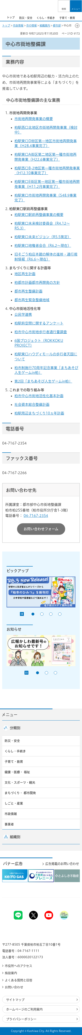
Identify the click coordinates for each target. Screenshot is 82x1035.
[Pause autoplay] (22, 614)
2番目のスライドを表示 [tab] (42, 614)
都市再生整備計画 (28, 291)
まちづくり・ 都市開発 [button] (20, 792)
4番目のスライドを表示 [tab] (59, 614)
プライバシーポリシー (21, 1019)
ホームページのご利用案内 (24, 1009)
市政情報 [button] (11, 813)
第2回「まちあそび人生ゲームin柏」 (43, 381)
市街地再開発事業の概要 (33, 118)
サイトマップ (15, 999)
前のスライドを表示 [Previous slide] (2, 17)
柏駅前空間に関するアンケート (38, 323)
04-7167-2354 (36, 515)
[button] (64, 6)
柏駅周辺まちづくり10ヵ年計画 (39, 413)
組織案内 (45, 25)
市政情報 (18, 25)
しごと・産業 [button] (14, 803)
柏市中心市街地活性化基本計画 (38, 396)
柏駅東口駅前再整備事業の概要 (38, 214)
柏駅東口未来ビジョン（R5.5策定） (42, 237)
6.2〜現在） (61, 245)
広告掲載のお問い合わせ (62, 863)
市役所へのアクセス (18, 965)
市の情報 (31, 25)
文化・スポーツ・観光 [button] (20, 782)
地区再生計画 (24, 274)
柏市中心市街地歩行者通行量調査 (40, 332)
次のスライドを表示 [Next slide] (79, 17)
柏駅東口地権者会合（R (33, 245)
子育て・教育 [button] (14, 761)
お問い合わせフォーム (41, 529)
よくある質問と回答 (18, 980)
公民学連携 (23, 314)
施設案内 (11, 973)
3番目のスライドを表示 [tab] (50, 614)
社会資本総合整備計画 (31, 404)
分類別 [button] (15, 728)
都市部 (57, 25)
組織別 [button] (15, 837)
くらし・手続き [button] (15, 751)
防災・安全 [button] (12, 740)
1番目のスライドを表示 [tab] (33, 614)
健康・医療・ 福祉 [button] (17, 772)
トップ (6, 25)
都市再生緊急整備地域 (31, 300)
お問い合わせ (14, 987)
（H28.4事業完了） (33, 145)
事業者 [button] (9, 824)
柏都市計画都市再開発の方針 (37, 282)
